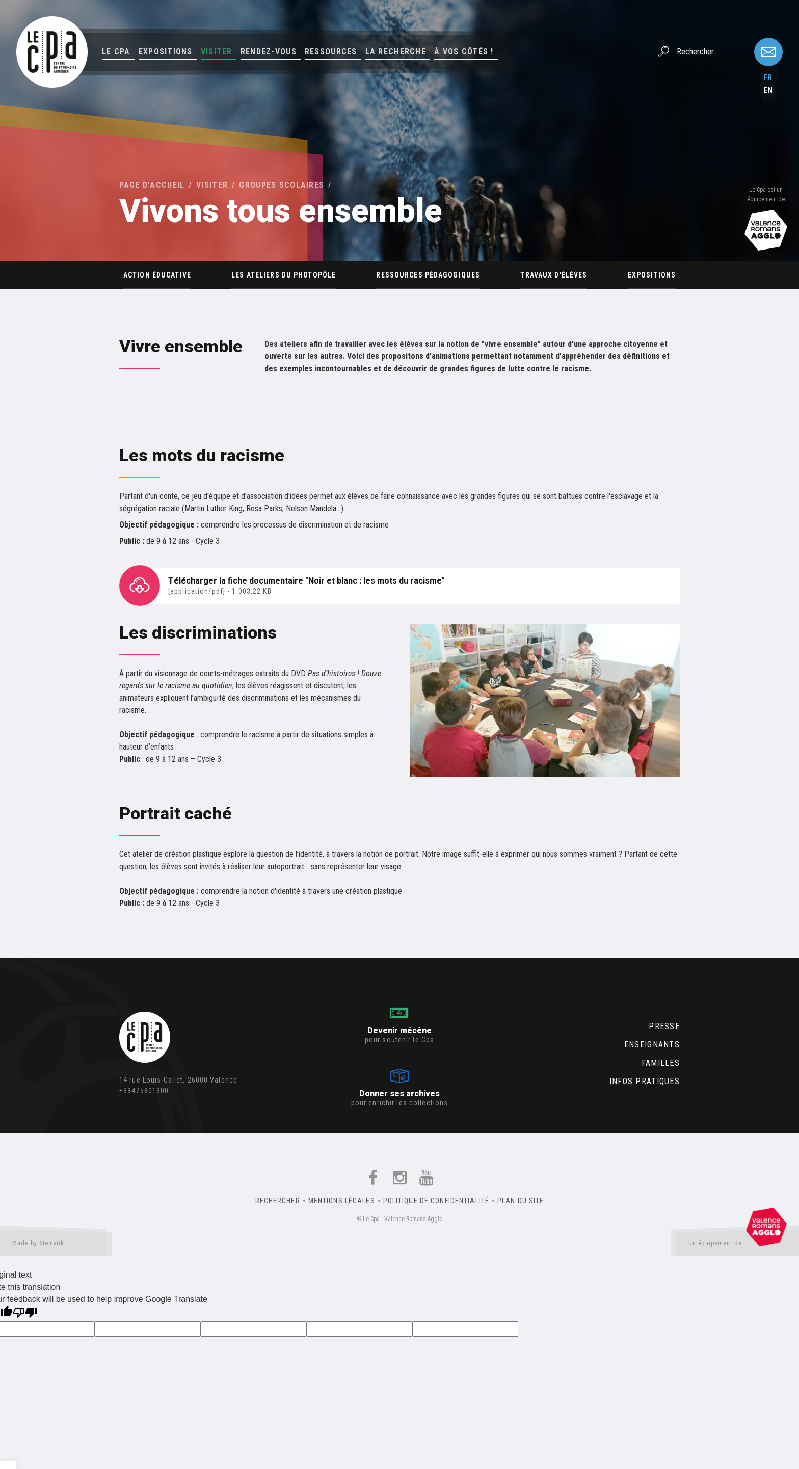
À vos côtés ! (464, 52)
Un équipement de (737, 1245)
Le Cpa (116, 52)
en (768, 90)
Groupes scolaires (281, 185)
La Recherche (395, 52)
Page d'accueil (152, 185)
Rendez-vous (269, 52)
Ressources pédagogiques (428, 275)
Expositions (166, 52)
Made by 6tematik (56, 1245)
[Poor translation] (25, 1313)
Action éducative (157, 275)
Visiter (216, 52)
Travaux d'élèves (553, 275)
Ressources (331, 52)
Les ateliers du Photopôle (283, 275)
